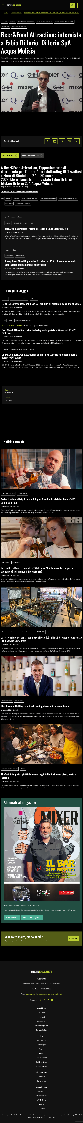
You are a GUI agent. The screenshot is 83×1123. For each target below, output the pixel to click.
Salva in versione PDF (32, 155)
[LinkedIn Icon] (48, 1000)
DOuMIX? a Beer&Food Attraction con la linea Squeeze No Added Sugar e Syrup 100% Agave (39, 356)
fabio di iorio (5, 26)
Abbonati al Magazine (32, 918)
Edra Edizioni (41, 1091)
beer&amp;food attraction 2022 (64, 21)
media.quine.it (31, 994)
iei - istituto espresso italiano (19, 299)
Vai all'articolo (12, 918)
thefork (23, 769)
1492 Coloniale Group (8, 493)
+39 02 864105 (45, 989)
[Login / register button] (72, 5)
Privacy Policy (41, 1030)
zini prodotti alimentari (20, 223)
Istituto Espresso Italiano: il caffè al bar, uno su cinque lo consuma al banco (41, 303)
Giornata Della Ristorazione (10, 769)
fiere (4, 320)
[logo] (14, 5)
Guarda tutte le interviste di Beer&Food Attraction (19, 191)
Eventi (41, 1053)
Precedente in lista (13, 217)
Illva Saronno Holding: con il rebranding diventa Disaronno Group (35, 706)
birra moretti (9, 255)
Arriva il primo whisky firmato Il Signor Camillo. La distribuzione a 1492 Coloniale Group (38, 500)
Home (6, 13)
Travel (41, 1049)
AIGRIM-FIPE (41, 632)
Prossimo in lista (12, 250)
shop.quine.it (42, 994)
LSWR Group (41, 1100)
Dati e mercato (41, 1040)
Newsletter (41, 1021)
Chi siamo (41, 1013)
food (31, 223)
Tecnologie (41, 1045)
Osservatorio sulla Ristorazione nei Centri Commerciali (18, 632)
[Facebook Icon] (44, 1000)
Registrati (73, 938)
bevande (4, 21)
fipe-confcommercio (54, 632)
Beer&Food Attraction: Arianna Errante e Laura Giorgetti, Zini (36, 229)
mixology (5, 349)
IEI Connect (34, 299)
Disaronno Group (7, 700)
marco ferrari (19, 700)
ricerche (12, 21)
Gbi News (41, 1077)
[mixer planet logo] (41, 972)
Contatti (41, 1017)
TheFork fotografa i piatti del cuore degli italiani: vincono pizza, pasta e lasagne (38, 776)
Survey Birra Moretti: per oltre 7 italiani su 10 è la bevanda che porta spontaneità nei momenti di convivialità (40, 262)
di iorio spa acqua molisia (19, 26)
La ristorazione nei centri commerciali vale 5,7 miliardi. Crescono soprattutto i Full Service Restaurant (41, 639)
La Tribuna (41, 1109)
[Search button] (79, 5)
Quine (41, 1104)
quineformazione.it (55, 994)
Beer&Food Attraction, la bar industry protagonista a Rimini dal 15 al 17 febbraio (39, 331)
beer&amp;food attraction (44, 21)
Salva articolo (10, 155)
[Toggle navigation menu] (3, 5)
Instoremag (41, 1081)
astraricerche (20, 255)
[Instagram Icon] (40, 1000)
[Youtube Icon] (52, 1000)
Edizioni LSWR (41, 1096)
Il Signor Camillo (22, 493)
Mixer (10, 320)
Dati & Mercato (16, 13)
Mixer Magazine (41, 1025)
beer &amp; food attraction (26, 21)
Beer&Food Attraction (20, 167)
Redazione (19, 232)
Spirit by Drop (41, 1062)
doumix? (32, 349)
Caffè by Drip (41, 1066)
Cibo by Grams (41, 1057)
